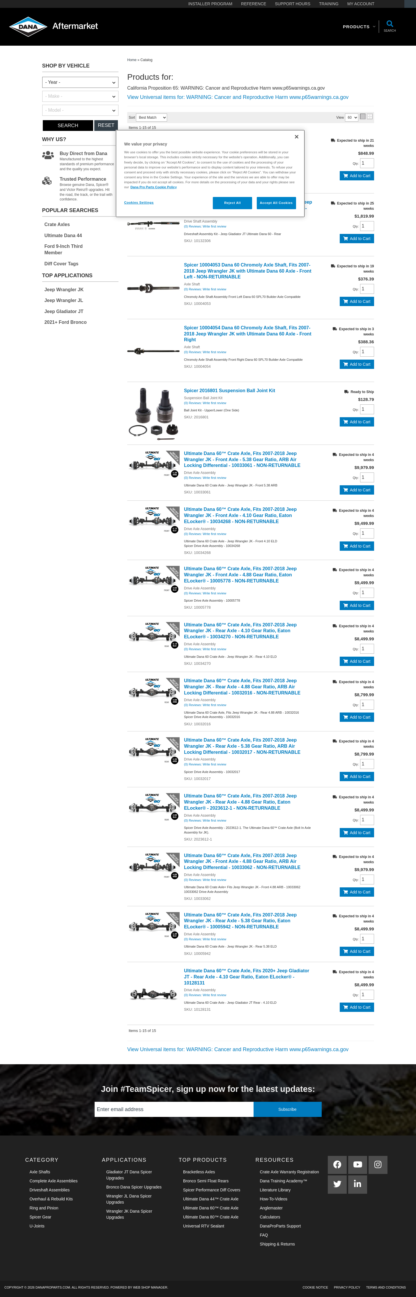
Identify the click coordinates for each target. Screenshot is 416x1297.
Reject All (232, 203)
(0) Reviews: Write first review (205, 226)
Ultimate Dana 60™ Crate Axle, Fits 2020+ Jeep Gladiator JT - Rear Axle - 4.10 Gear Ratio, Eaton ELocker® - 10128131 (246, 976)
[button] (359, 27)
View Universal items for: (237, 97)
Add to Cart (360, 175)
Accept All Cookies (276, 203)
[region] (210, 173)
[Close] (296, 136)
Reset (106, 125)
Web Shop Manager (150, 1287)
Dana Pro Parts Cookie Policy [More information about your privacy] (153, 187)
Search (68, 125)
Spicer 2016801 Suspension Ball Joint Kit (230, 390)
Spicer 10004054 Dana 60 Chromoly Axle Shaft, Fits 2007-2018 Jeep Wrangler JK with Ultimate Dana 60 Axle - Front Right (247, 333)
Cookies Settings (139, 202)
